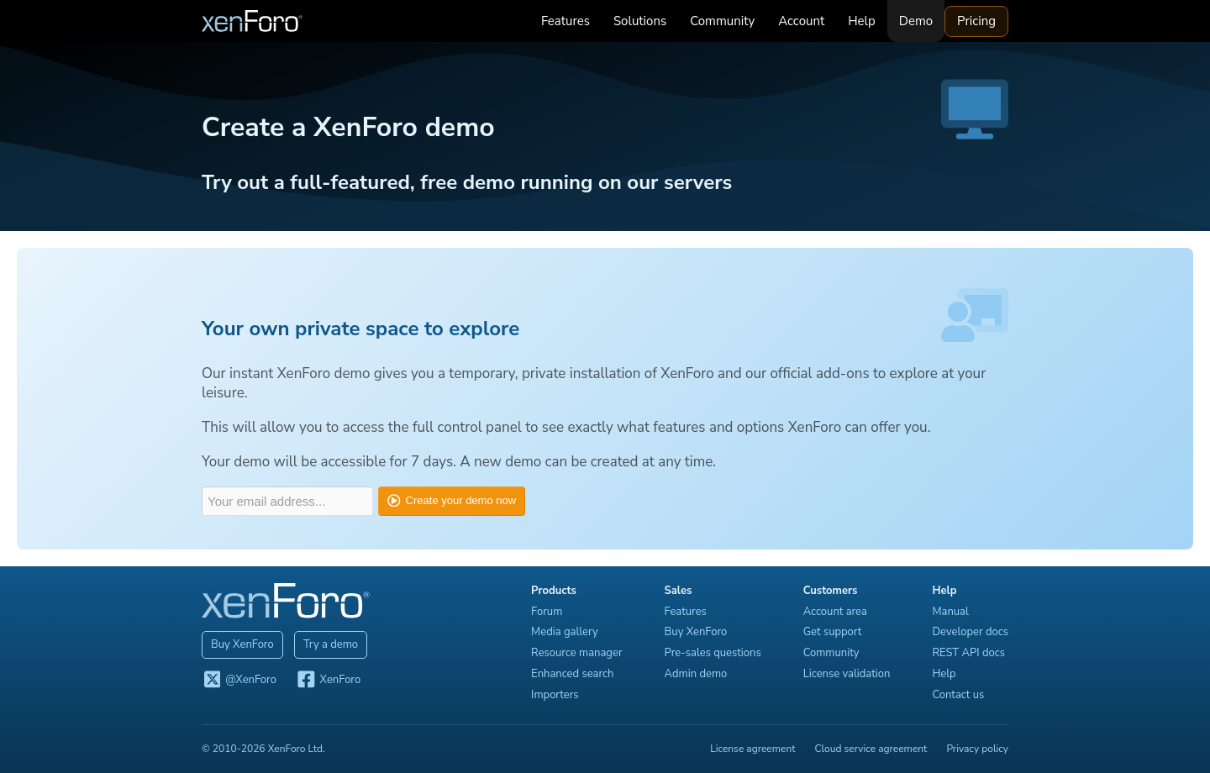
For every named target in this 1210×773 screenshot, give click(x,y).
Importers (555, 694)
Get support (832, 631)
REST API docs (968, 652)
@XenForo (239, 680)
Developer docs (970, 631)
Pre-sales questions (713, 652)
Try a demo (330, 644)
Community (722, 21)
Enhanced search (572, 673)
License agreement (752, 748)
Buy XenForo (242, 644)
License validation (847, 673)
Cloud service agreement (871, 748)
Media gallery (564, 631)
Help (862, 21)
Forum (546, 611)
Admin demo (696, 673)
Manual (950, 611)
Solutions (639, 21)
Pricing (976, 21)
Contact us (958, 694)
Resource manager (576, 652)
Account (801, 21)
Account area (835, 611)
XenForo (328, 680)
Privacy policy (977, 748)
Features (565, 21)
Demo (916, 21)
